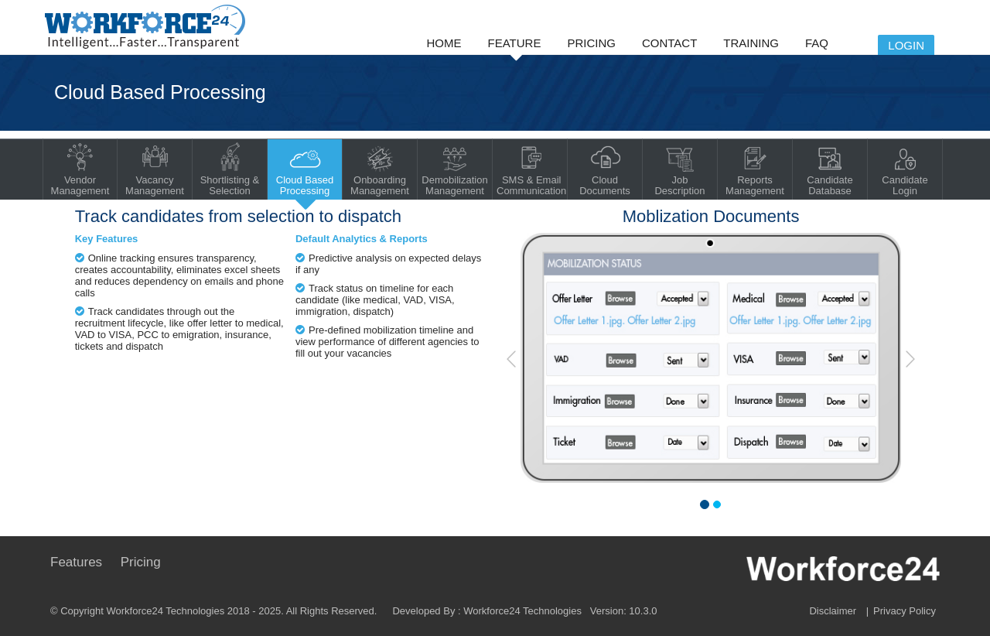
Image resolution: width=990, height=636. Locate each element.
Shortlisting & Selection (230, 169)
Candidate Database (829, 169)
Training (751, 43)
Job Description (679, 169)
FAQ (816, 43)
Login (906, 45)
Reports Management (754, 169)
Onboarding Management (379, 169)
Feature (514, 43)
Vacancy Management (154, 169)
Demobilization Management (454, 169)
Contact (669, 43)
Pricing (591, 43)
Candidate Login (904, 169)
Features (76, 562)
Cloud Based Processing (304, 169)
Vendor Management (80, 169)
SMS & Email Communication (531, 169)
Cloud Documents (604, 169)
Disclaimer (832, 611)
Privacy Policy (904, 611)
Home (444, 43)
